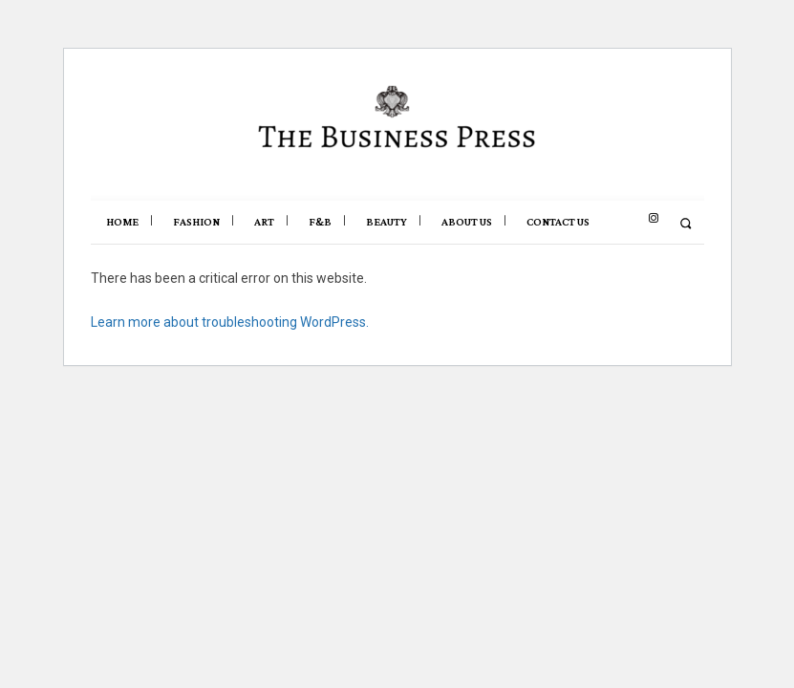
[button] (685, 223)
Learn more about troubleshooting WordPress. (230, 322)
